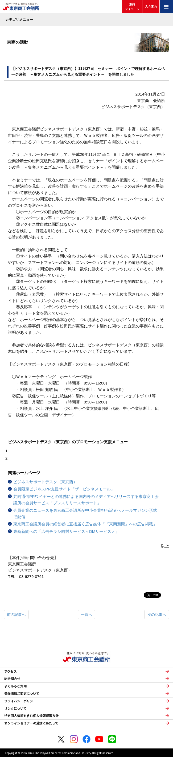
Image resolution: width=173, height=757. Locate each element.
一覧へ (86, 614)
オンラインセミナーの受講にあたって (31, 723)
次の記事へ (156, 614)
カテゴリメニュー (19, 20)
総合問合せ (12, 678)
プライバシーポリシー (20, 701)
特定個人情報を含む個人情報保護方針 (31, 716)
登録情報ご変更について (21, 693)
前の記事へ (16, 614)
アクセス (10, 671)
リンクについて (15, 708)
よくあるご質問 (15, 686)
